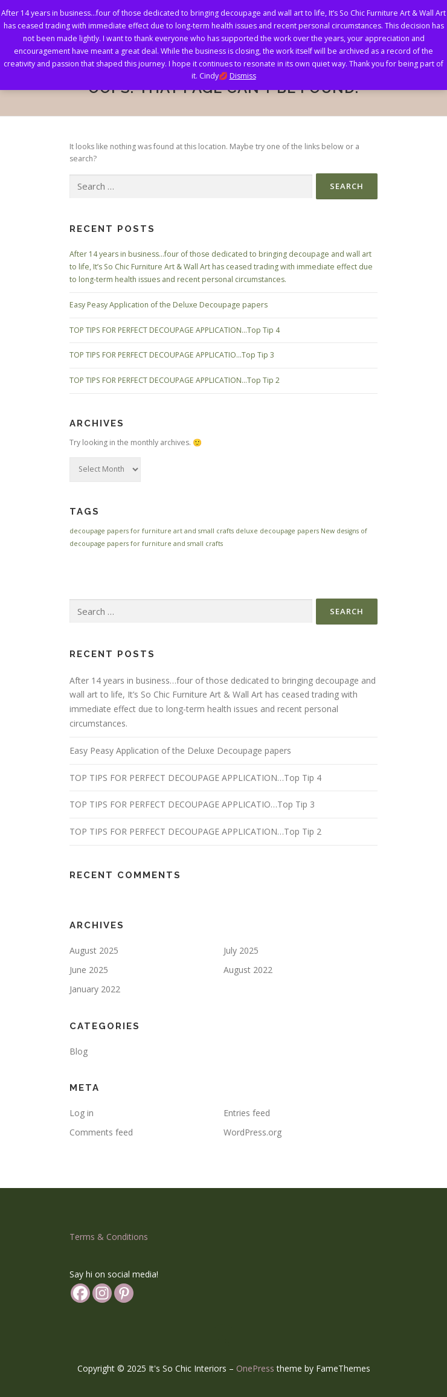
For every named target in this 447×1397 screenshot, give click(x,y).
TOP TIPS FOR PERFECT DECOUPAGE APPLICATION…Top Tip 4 (174, 330)
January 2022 (94, 989)
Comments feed (101, 1132)
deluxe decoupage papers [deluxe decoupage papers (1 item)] (277, 531)
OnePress (255, 1368)
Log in (81, 1113)
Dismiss (243, 76)
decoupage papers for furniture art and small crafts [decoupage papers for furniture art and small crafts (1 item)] (151, 531)
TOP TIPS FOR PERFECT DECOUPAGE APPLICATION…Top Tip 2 (174, 380)
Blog (78, 1051)
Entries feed (247, 1113)
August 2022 (248, 969)
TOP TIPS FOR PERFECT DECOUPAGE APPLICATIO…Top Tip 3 (171, 355)
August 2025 (93, 950)
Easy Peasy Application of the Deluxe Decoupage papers (168, 305)
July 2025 (241, 950)
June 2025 (88, 969)
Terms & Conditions (108, 1236)
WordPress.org (252, 1132)
